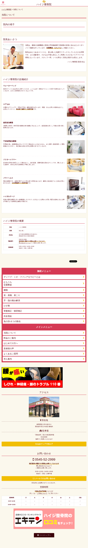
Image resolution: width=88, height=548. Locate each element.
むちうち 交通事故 (8, 283)
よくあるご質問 (11, 354)
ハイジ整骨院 (44, 4)
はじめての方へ (11, 343)
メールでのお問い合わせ (44, 478)
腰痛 (6, 290)
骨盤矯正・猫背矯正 (13, 311)
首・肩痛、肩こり (12, 295)
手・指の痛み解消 (12, 300)
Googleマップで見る (44, 444)
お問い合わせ (44, 453)
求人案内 (8, 359)
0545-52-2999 (44, 459)
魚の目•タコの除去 (12, 321)
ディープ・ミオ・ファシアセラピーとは (22, 277)
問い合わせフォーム (24, 243)
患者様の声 (9, 348)
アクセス (44, 392)
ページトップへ (44, 535)
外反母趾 (8, 316)
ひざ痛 (7, 306)
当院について (10, 333)
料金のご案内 (10, 338)
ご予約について (42, 493)
